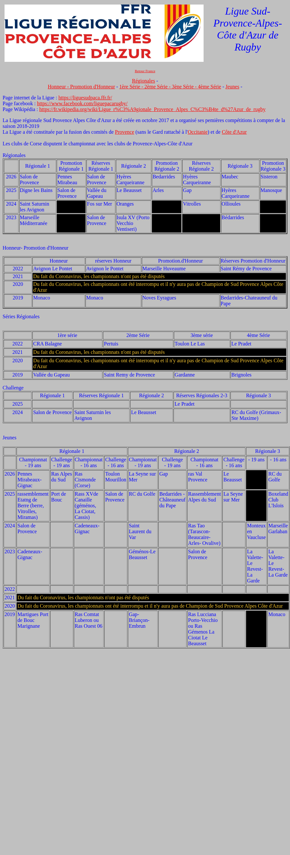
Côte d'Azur (234, 132)
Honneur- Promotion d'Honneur (35, 248)
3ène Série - (185, 86)
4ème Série (209, 86)
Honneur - (59, 86)
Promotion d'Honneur (92, 86)
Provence (124, 132)
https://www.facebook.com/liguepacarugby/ (82, 103)
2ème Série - (158, 86)
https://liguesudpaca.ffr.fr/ (85, 97)
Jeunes (232, 86)
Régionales (143, 81)
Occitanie (197, 132)
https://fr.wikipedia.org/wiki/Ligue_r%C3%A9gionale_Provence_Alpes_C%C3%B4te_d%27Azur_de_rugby (152, 109)
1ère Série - (132, 86)
